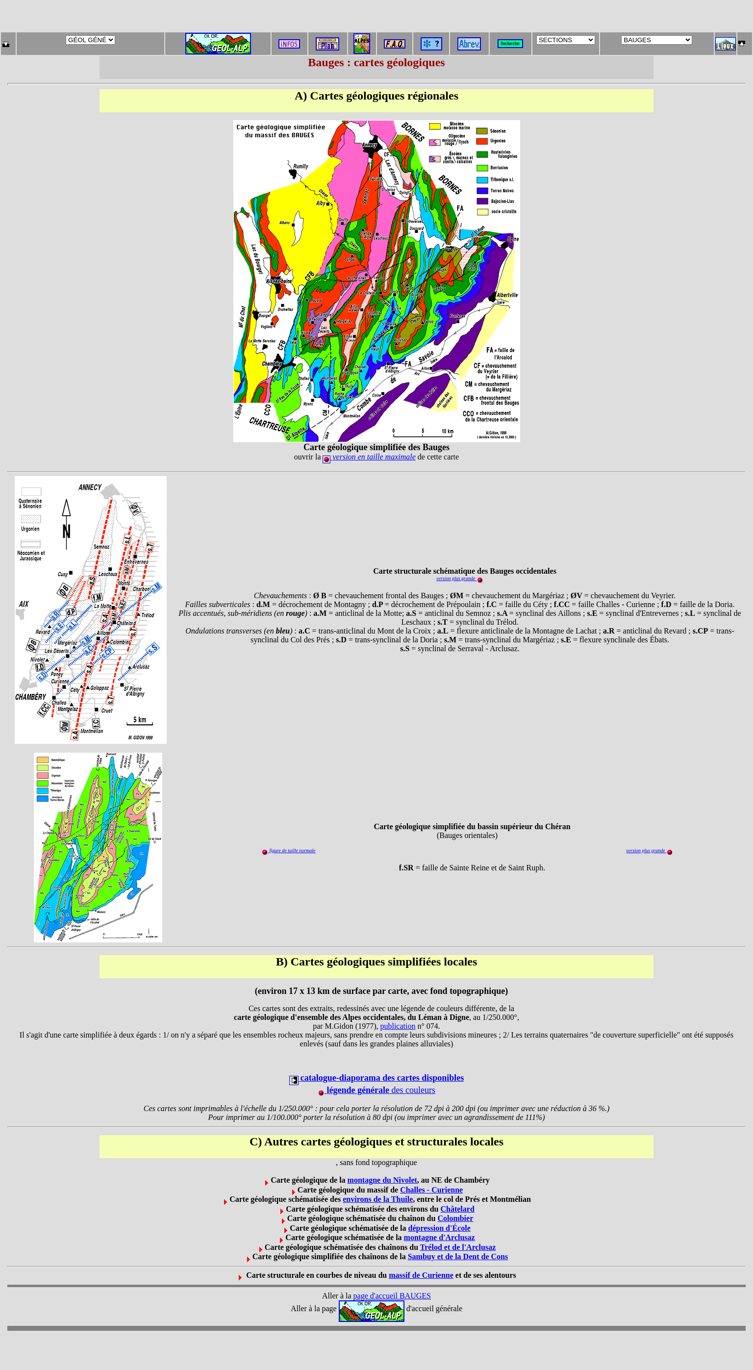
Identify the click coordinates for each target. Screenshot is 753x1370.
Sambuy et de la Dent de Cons (458, 1256)
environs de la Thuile (378, 1199)
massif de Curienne (421, 1275)
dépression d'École (439, 1228)
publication (397, 1026)
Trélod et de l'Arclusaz (458, 1247)
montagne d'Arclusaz (439, 1237)
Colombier (455, 1218)
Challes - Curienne (431, 1190)
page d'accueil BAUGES (392, 1296)
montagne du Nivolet (382, 1180)
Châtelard (457, 1209)
